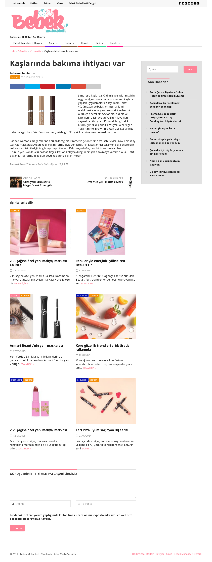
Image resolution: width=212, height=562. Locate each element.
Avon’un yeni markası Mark (105, 182)
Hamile (85, 43)
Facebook (17, 87)
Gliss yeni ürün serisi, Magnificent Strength (38, 183)
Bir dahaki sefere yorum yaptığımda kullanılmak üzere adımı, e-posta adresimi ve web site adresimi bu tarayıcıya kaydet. (71, 520)
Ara (190, 69)
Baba (68, 43)
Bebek (99, 43)
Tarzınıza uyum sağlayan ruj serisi (105, 430)
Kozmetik (35, 51)
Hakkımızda (19, 3)
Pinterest (52, 87)
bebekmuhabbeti (21, 73)
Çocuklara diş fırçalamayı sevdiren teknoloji (165, 104)
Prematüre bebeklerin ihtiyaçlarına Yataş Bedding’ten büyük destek (166, 117)
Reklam (34, 3)
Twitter (34, 87)
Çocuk (113, 43)
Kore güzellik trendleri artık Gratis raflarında (106, 347)
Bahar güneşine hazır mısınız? (162, 130)
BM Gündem (82, 295)
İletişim (47, 3)
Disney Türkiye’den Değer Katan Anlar (165, 173)
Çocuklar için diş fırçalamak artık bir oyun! (166, 151)
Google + (86, 87)
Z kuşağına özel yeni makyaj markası (34, 432)
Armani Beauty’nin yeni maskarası (40, 345)
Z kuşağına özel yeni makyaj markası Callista (34, 263)
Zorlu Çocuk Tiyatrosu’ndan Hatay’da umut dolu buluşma (167, 94)
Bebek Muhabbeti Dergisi (82, 3)
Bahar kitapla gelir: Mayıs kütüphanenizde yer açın (165, 141)
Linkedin (69, 87)
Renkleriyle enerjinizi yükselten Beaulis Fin (103, 263)
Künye (60, 3)
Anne (52, 43)
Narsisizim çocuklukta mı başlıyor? (165, 162)
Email (102, 87)
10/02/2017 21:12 (33, 77)
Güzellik (22, 51)
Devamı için (21, 283)
